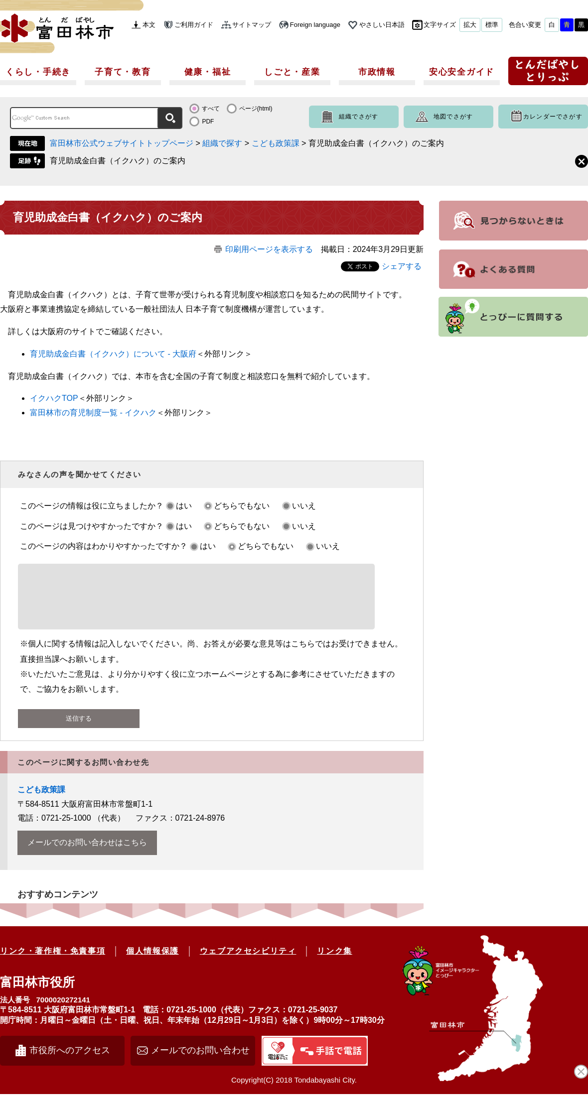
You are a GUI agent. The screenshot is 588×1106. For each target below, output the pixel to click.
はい (184, 505)
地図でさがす (453, 116)
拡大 (469, 24)
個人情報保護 (152, 963)
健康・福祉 (207, 72)
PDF (208, 121)
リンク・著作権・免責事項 (52, 963)
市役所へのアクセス (69, 1062)
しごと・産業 (292, 72)
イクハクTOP (54, 398)
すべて (211, 108)
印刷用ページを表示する (269, 249)
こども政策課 (275, 143)
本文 (149, 24)
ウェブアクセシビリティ (248, 963)
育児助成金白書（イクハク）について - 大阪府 (113, 354)
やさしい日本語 (382, 24)
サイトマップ (251, 24)
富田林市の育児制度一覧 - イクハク (93, 412)
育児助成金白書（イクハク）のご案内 (117, 160)
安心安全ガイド (461, 72)
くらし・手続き (38, 72)
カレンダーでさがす (553, 116)
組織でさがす (358, 116)
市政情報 (377, 72)
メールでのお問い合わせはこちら (87, 854)
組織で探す (222, 143)
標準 (491, 24)
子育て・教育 (122, 72)
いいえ (304, 505)
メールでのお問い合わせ (200, 1062)
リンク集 (334, 963)
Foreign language (315, 24)
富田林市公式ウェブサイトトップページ (121, 143)
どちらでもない (242, 505)
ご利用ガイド (193, 24)
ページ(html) (256, 108)
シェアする (402, 266)
